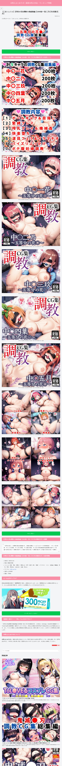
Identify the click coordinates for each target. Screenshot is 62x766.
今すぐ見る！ (31, 51)
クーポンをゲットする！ (31, 613)
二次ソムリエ (13, 569)
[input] (31, 651)
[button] (59, 650)
